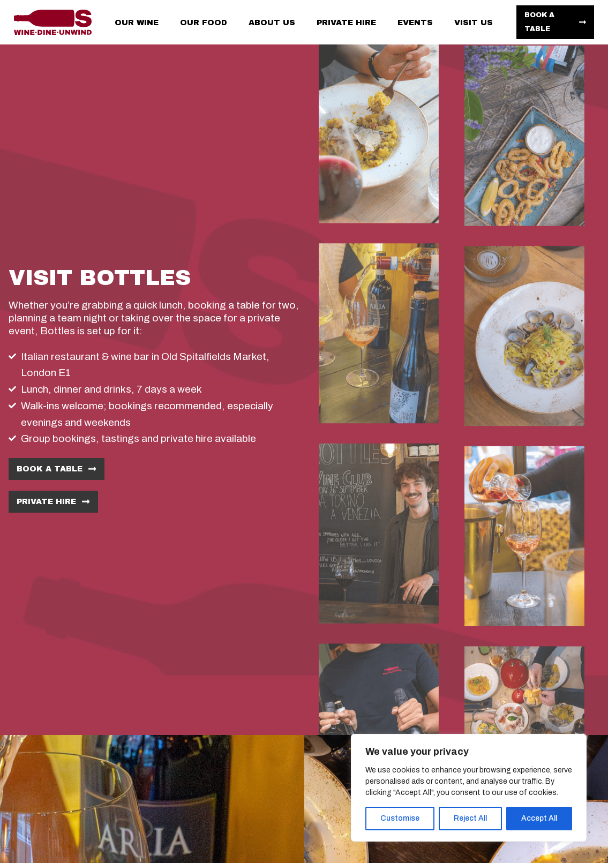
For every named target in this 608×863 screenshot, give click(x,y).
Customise (399, 818)
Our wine (137, 22)
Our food (203, 22)
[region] (469, 788)
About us (272, 22)
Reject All (470, 818)
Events (415, 22)
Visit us (473, 22)
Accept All (539, 818)
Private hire (346, 22)
